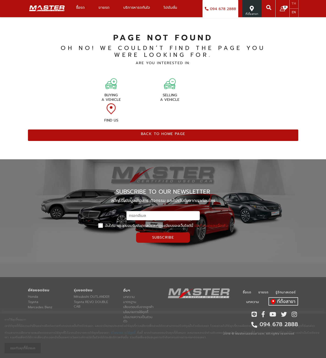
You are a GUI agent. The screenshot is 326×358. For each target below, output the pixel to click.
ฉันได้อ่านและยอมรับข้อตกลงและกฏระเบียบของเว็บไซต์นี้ (163, 226)
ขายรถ (263, 292)
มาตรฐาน (129, 302)
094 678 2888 (220, 9)
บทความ (129, 297)
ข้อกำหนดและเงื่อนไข (211, 226)
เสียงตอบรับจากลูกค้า (138, 307)
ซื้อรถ (247, 292)
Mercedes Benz (40, 307)
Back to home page (163, 134)
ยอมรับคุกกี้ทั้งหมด (22, 348)
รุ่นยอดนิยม (83, 290)
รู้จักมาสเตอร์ (286, 292)
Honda (33, 297)
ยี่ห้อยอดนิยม (38, 290)
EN (294, 12)
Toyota (33, 302)
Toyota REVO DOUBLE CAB (91, 304)
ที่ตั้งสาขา (281, 302)
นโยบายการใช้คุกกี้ (135, 312)
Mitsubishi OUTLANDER (92, 297)
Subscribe (163, 237)
